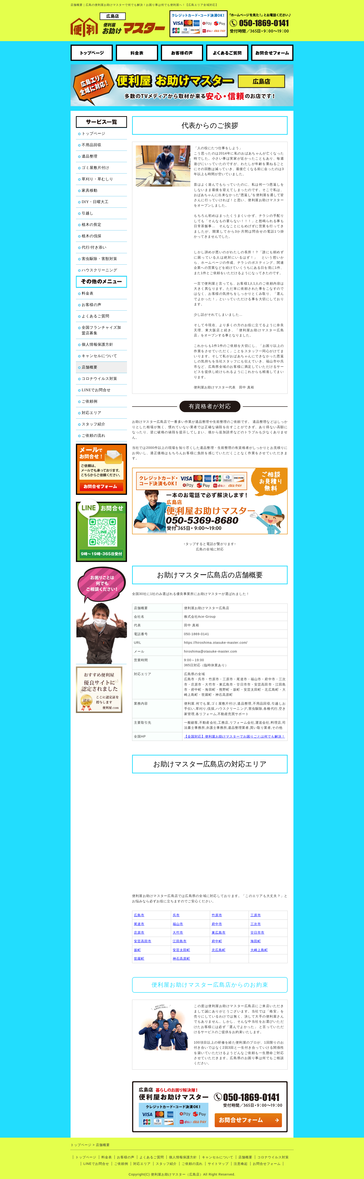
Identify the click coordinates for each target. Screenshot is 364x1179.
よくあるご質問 (95, 316)
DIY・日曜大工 (95, 202)
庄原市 (139, 932)
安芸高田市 (142, 941)
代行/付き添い (94, 247)
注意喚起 (241, 1164)
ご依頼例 (90, 401)
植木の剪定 (91, 225)
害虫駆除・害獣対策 (99, 259)
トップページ (93, 133)
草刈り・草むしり (97, 179)
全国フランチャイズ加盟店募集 (101, 330)
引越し (88, 213)
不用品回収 (91, 145)
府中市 (217, 924)
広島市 (139, 915)
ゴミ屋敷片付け (95, 168)
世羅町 (139, 958)
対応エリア (91, 413)
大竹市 (178, 932)
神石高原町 (181, 958)
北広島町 (219, 950)
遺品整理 (90, 156)
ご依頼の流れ (93, 435)
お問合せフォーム (267, 1164)
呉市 (176, 915)
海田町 (255, 941)
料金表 (88, 293)
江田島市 (180, 941)
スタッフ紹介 (93, 424)
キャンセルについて (99, 356)
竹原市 (217, 915)
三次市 (255, 924)
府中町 (217, 941)
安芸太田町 (181, 950)
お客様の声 (91, 305)
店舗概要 (90, 367)
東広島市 (219, 932)
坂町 (137, 950)
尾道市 (139, 924)
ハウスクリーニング (99, 270)
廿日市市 (257, 932)
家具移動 (90, 190)
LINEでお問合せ (96, 390)
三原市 (255, 915)
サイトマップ (218, 1164)
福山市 (178, 924)
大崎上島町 (259, 950)
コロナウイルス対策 (99, 379)
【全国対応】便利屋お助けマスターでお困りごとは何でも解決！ (234, 736)
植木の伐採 (91, 236)
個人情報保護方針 (97, 344)
